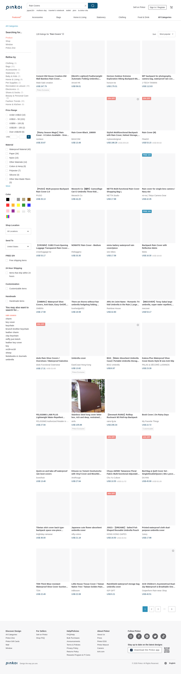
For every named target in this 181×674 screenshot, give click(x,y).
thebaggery (76, 252)
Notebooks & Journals (16, 356)
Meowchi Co (77, 195)
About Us (101, 635)
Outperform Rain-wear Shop (154, 590)
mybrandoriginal (114, 139)
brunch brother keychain (17, 329)
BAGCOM (76, 139)
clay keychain (12, 336)
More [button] (8, 186)
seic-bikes (111, 252)
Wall (7, 645)
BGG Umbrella (113, 365)
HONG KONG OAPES (116, 534)
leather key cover (14, 342)
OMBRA (39, 308)
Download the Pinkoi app (145, 650)
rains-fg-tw (111, 421)
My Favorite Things (150, 421)
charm (9, 319)
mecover (146, 308)
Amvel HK (76, 82)
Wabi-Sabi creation (44, 82)
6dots (144, 252)
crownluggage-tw (43, 252)
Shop (8, 41)
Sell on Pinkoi (139, 7)
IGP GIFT (111, 590)
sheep (8, 353)
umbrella (10, 359)
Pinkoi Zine (10, 48)
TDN (38, 590)
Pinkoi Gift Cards (13, 641)
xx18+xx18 (11, 349)
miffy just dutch (13, 339)
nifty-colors (76, 534)
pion (74, 10)
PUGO (39, 195)
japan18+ (31, 10)
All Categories (12, 26)
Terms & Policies (73, 645)
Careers (100, 648)
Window (9, 44)
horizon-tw (111, 82)
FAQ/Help (71, 635)
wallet (68, 10)
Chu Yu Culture (113, 478)
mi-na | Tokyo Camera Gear (154, 195)
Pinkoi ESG (102, 641)
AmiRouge (76, 478)
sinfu (74, 421)
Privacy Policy (72, 648)
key (7, 346)
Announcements (73, 641)
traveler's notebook (56, 10)
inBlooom (76, 590)
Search (92, 5)
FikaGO (145, 139)
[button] (29, 137)
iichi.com (100, 652)
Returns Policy (73, 652)
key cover (10, 322)
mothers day (41, 10)
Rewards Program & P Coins (78, 655)
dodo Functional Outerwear (48, 365)
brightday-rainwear (44, 534)
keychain (10, 325)
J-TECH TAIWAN (149, 82)
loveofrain (40, 478)
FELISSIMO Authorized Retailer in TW (53, 421)
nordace (39, 139)
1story (144, 534)
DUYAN (145, 478)
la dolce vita (83, 10)
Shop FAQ (40, 638)
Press (99, 638)
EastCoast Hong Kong (81, 365)
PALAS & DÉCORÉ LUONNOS (156, 365)
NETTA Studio (113, 195)
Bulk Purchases (73, 638)
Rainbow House (114, 308)
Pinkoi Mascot (103, 645)
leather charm (12, 332)
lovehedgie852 (78, 308)
